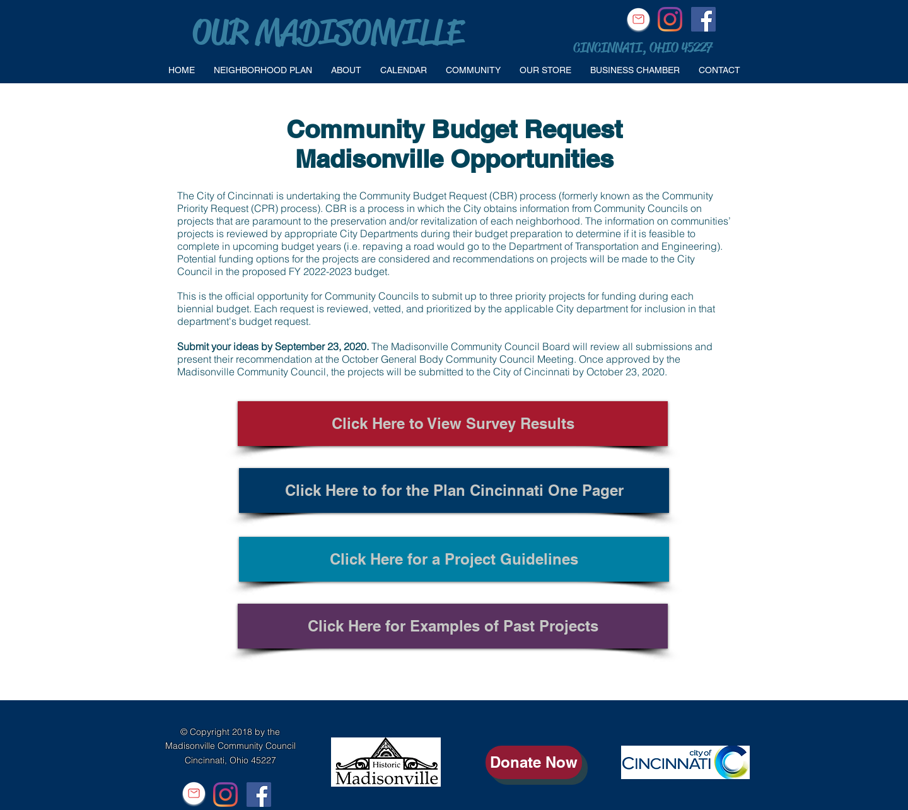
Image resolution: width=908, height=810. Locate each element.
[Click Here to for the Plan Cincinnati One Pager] (454, 490)
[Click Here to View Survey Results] (453, 423)
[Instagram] (670, 19)
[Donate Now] (534, 762)
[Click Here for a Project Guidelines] (454, 559)
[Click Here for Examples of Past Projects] (453, 626)
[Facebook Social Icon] (703, 19)
